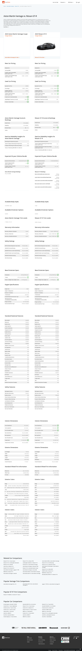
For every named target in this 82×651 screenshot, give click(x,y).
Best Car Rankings (41, 639)
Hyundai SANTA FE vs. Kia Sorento (29, 604)
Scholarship (52, 641)
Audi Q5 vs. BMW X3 (7, 613)
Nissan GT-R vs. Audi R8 (8, 564)
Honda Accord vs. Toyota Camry (10, 607)
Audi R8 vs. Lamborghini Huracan (48, 614)
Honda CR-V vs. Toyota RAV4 (28, 613)
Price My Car (40, 641)
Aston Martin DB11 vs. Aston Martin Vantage (31, 573)
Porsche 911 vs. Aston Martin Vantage (30, 564)
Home (4, 6)
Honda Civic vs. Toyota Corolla (9, 609)
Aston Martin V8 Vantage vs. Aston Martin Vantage (50, 567)
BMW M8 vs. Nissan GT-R (47, 572)
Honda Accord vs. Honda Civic (47, 607)
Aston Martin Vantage (10, 6)
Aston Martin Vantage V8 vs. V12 (10, 584)
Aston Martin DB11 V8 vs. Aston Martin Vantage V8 (30, 584)
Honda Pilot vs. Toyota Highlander (10, 606)
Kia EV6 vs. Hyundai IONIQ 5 (9, 614)
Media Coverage (53, 639)
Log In (78, 2)
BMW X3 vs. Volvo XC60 (46, 611)
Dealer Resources (41, 643)
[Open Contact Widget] (80, 649)
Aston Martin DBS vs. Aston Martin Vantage (31, 571)
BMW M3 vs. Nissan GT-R (8, 571)
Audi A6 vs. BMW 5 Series (47, 609)
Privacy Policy (60, 650)
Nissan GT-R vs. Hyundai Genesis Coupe (30, 568)
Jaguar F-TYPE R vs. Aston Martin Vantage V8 (51, 584)
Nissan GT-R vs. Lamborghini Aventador (11, 562)
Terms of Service (54, 650)
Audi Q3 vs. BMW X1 (26, 614)
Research (63, 2)
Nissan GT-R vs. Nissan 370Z (28, 561)
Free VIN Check (30, 639)
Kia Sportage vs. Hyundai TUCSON (10, 604)
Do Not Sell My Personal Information (69, 650)
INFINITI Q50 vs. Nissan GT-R (47, 570)
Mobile (28, 641)
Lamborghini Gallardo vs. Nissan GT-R (30, 562)
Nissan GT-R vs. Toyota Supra (9, 561)
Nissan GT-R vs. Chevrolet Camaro (48, 564)
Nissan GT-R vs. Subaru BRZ (47, 569)
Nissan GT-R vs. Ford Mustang (48, 562)
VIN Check (71, 2)
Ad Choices (78, 650)
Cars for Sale (55, 2)
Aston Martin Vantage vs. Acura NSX (30, 569)
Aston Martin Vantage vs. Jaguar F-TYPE (11, 569)
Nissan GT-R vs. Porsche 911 (9, 568)
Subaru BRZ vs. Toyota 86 (8, 611)
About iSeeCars (52, 638)
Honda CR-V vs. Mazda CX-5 (28, 607)
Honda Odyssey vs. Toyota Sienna (10, 616)
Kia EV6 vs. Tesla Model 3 (47, 616)
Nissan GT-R (17, 6)
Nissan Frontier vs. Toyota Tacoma (29, 609)
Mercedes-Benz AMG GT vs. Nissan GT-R (49, 574)
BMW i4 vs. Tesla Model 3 (27, 611)
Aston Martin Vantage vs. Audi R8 (10, 573)
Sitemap (49, 650)
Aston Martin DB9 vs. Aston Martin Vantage (50, 561)
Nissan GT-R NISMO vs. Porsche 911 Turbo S (12, 594)
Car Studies (40, 638)
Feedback (51, 643)
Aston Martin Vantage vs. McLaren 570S (30, 566)
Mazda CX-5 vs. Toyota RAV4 (47, 604)
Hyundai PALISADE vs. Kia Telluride (48, 606)
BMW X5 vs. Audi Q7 (26, 616)
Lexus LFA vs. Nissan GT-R (8, 566)
